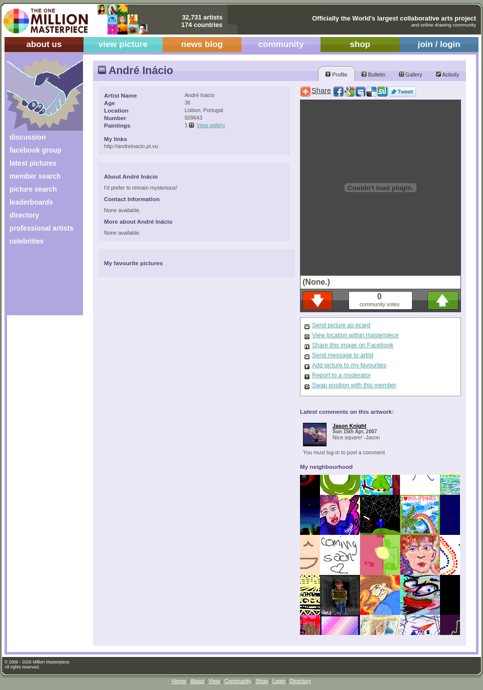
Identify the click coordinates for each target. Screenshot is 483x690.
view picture (123, 44)
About (197, 681)
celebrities (27, 241)
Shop (262, 681)
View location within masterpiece (355, 335)
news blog (201, 44)
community (281, 44)
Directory (301, 681)
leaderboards (31, 202)
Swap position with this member (354, 385)
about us (44, 44)
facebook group (36, 150)
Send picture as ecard (341, 325)
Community (238, 681)
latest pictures (33, 163)
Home (179, 681)
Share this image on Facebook (353, 345)
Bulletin (374, 75)
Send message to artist (343, 355)
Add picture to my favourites (349, 365)
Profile (336, 75)
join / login (439, 44)
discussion (28, 137)
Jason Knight (349, 426)
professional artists (42, 228)
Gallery (410, 75)
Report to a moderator (341, 375)
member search (35, 176)
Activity (447, 75)
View (214, 681)
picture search (33, 189)
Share (321, 91)
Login (279, 681)
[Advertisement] (38, 284)
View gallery (210, 125)
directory (24, 215)
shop (360, 44)
